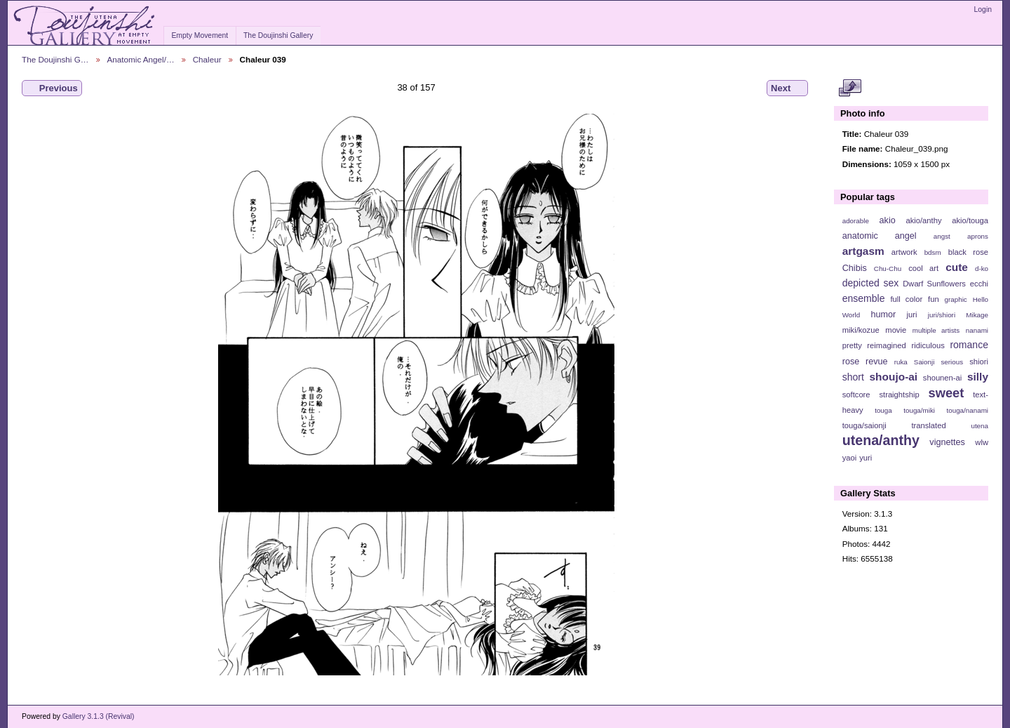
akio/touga (970, 220)
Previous (52, 88)
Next (787, 88)
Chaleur (207, 59)
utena (979, 426)
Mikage (977, 315)
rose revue (865, 361)
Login (983, 9)
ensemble (863, 298)
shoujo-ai (894, 377)
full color (906, 299)
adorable (855, 221)
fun (933, 299)
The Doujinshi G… (55, 59)
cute (956, 267)
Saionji (924, 362)
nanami (977, 330)
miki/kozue (861, 330)
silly (977, 377)
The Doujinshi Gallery (278, 35)
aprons (977, 236)
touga (883, 410)
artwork (904, 252)
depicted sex (870, 283)
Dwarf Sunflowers (934, 283)
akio (888, 220)
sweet (946, 392)
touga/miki (919, 410)
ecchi (979, 283)
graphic (956, 299)
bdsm (932, 252)
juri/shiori (941, 315)
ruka (901, 362)
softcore (856, 394)
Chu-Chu (887, 268)
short (853, 377)
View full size (850, 88)
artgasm (863, 251)
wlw (981, 442)
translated (928, 425)
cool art (923, 268)
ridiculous (927, 345)
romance (969, 344)
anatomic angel (879, 236)
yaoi (849, 458)
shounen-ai (942, 377)
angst (942, 236)
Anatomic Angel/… (141, 59)
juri (912, 314)
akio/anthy (923, 220)
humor (883, 314)
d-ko (981, 268)
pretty (852, 345)
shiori (978, 361)
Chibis (854, 268)
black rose (968, 252)
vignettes (947, 442)
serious (952, 362)
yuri (865, 458)
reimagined (886, 345)
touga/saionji (864, 425)
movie (895, 330)
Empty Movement (199, 35)
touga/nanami (967, 410)
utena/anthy (881, 440)
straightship (899, 394)
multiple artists (936, 330)
